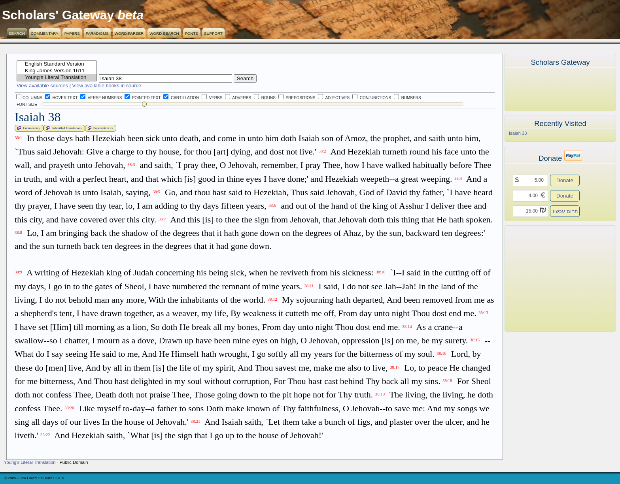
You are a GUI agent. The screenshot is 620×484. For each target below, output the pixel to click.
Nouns (265, 98)
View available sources (42, 86)
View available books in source (106, 86)
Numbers (407, 98)
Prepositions (297, 98)
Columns (29, 98)
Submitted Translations (62, 128)
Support (213, 33)
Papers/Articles (99, 128)
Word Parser (129, 33)
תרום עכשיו (565, 211)
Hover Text (61, 98)
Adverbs (238, 98)
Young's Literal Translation (56, 77)
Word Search (164, 33)
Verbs (212, 98)
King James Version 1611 (56, 71)
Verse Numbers (100, 98)
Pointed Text (143, 98)
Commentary (45, 33)
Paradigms (97, 33)
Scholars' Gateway (58, 15)
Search (17, 33)
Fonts (191, 33)
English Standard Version (56, 64)
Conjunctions (371, 98)
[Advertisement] (548, 278)
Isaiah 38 (518, 133)
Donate (564, 180)
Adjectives (334, 98)
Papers (72, 33)
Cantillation (181, 98)
